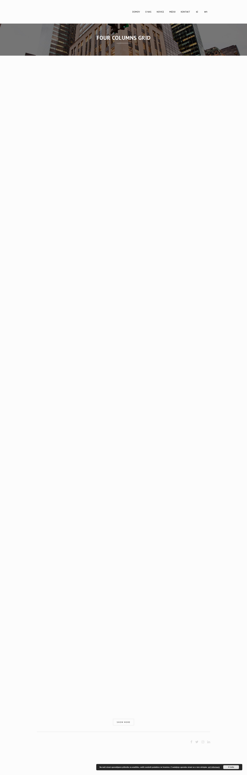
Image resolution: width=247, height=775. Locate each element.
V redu (231, 767)
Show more (123, 722)
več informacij (214, 767)
